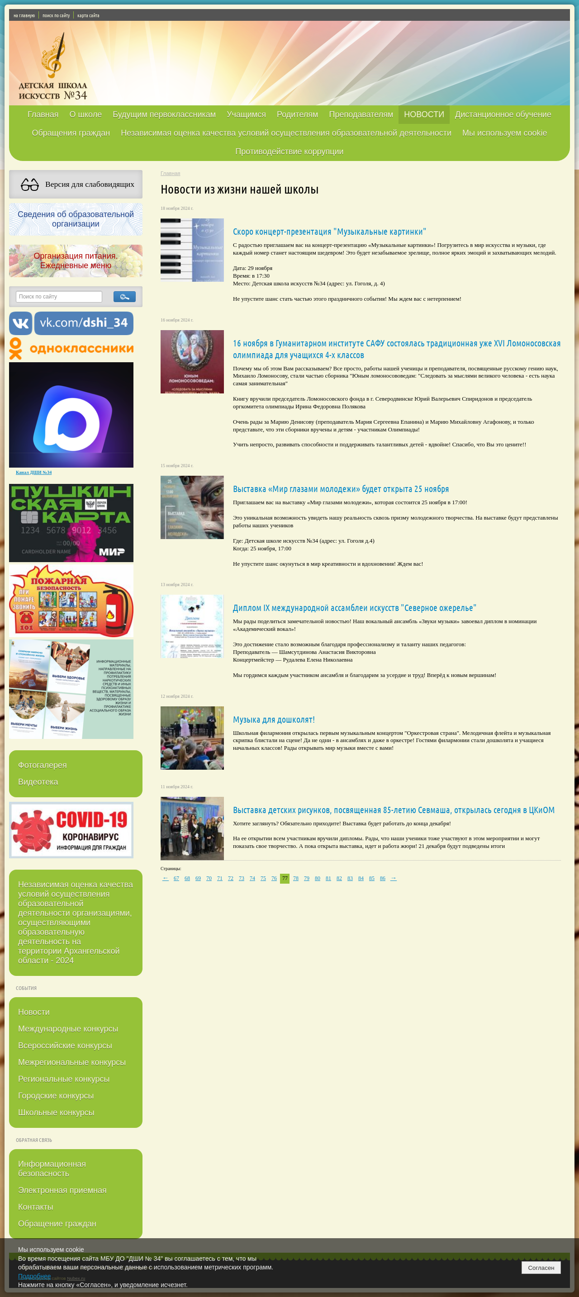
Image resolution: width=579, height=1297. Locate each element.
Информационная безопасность (52, 1169)
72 (230, 878)
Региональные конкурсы (63, 1079)
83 (350, 878)
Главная (43, 114)
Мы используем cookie (504, 132)
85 (372, 878)
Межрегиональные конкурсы (72, 1062)
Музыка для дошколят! (274, 719)
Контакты (35, 1207)
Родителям (297, 114)
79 (306, 878)
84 (361, 878)
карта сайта (88, 15)
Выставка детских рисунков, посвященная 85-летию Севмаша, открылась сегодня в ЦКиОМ (394, 809)
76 (274, 878)
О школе (86, 114)
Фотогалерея (42, 765)
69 (198, 878)
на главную (24, 15)
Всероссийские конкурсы (65, 1045)
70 (209, 878)
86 (382, 878)
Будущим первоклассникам (164, 114)
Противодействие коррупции (289, 151)
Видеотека (38, 781)
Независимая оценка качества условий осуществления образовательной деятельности (286, 132)
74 (252, 878)
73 (241, 878)
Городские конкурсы (56, 1095)
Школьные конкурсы (56, 1112)
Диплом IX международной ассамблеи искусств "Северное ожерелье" (355, 607)
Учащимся (246, 114)
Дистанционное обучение (503, 114)
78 (296, 878)
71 (220, 878)
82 (339, 878)
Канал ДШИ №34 (34, 472)
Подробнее (34, 1276)
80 (317, 878)
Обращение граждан (57, 1223)
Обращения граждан (71, 132)
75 (263, 878)
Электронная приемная (62, 1190)
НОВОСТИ (424, 114)
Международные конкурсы (68, 1028)
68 (187, 878)
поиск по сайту (56, 15)
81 (328, 878)
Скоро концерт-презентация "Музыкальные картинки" (330, 231)
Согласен (541, 1267)
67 (176, 878)
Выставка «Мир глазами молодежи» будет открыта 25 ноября (341, 488)
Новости (34, 1012)
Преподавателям (361, 114)
